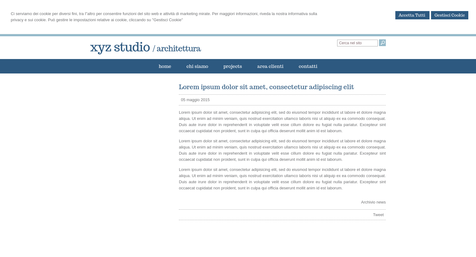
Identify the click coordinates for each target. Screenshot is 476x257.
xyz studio (145, 47)
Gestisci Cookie (449, 15)
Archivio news (373, 202)
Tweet (378, 214)
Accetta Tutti (412, 15)
